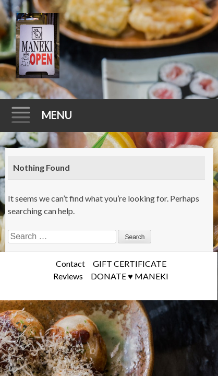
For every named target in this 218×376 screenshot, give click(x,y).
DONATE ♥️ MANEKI (129, 276)
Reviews (68, 276)
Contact (70, 263)
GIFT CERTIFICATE (129, 263)
